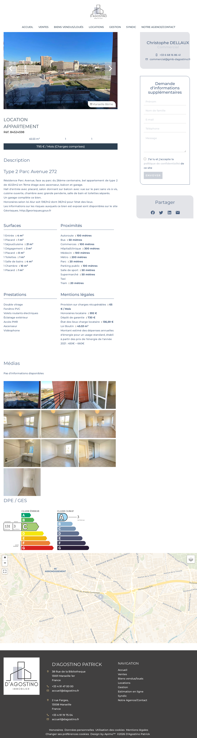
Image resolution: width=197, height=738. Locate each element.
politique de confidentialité (162, 163)
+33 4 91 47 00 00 (62, 686)
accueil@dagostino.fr (65, 690)
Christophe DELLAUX (168, 42)
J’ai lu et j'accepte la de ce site (164, 163)
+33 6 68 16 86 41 (170, 55)
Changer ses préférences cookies (67, 734)
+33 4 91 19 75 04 (62, 715)
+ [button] (5, 558)
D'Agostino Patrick (77, 664)
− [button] (5, 563)
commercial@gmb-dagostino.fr (170, 59)
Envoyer (153, 175)
